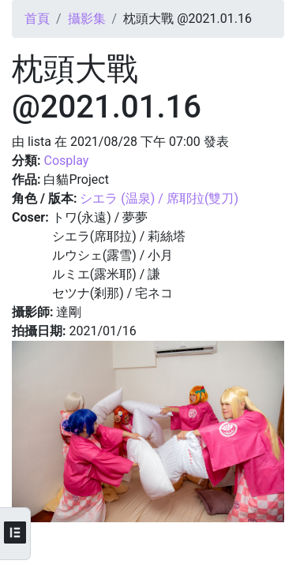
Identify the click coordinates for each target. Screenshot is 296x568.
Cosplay (65, 160)
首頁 (37, 18)
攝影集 (87, 18)
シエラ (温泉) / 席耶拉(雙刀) (159, 198)
